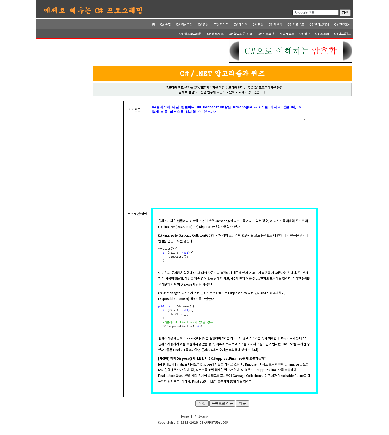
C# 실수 (304, 34)
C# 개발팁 (275, 24)
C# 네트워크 (215, 34)
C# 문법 (165, 24)
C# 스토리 (322, 34)
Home (185, 420)
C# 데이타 (240, 24)
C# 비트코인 (266, 34)
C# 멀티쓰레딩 (319, 24)
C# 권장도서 (342, 24)
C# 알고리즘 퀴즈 (241, 34)
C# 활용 (258, 24)
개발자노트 (286, 34)
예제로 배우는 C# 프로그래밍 (93, 10)
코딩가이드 (221, 24)
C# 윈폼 (203, 24)
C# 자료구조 (295, 24)
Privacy (201, 420)
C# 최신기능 (184, 24)
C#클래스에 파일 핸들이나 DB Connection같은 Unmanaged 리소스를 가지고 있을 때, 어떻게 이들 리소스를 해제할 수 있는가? (228, 114)
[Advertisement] (133, 51)
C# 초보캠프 (342, 34)
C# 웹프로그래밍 (190, 34)
